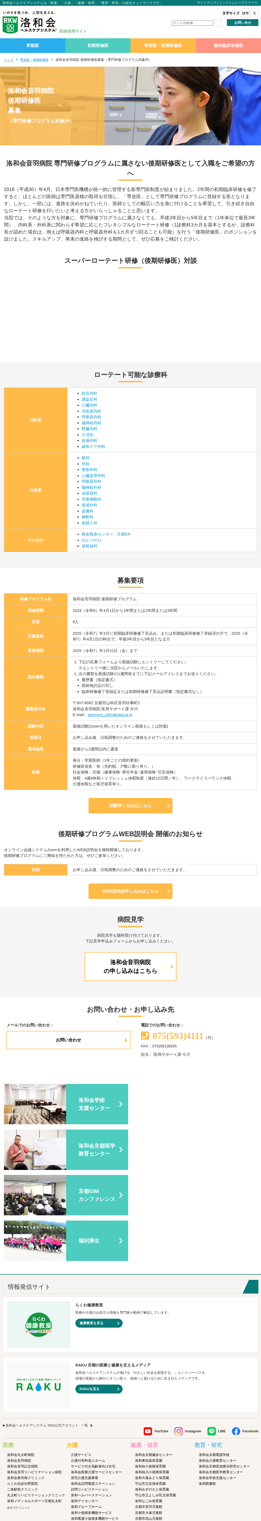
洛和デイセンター (84, 1410)
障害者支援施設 (83, 1451)
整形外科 (89, 469)
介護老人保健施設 (84, 1439)
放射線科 (89, 546)
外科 (86, 464)
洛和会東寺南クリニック (26, 1387)
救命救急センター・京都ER (106, 534)
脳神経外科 (91, 487)
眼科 (86, 457)
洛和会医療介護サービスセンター (96, 1381)
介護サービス (81, 1363)
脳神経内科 (91, 423)
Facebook (250, 1340)
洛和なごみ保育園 (148, 1410)
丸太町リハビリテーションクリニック (36, 1404)
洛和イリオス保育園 (150, 1468)
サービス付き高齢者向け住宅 (93, 1375)
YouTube (161, 1340)
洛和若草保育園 (147, 1456)
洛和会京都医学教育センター (221, 1381)
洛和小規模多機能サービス (91, 1421)
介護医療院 (79, 1433)
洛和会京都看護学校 (214, 1363)
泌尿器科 (89, 493)
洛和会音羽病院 (19, 1369)
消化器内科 (91, 411)
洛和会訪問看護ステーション (93, 1393)
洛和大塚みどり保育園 (152, 1387)
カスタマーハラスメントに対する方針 (228, 1484)
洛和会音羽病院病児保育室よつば (160, 1462)
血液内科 (89, 440)
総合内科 (89, 393)
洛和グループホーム (86, 1416)
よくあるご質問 (184, 1484)
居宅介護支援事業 (84, 1387)
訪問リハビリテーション (89, 1398)
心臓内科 (89, 405)
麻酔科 (87, 517)
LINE (222, 1340)
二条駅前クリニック (22, 1398)
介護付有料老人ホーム (88, 1369)
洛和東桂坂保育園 (148, 1369)
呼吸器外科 (91, 481)
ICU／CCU (91, 540)
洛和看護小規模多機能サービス (95, 1427)
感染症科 (89, 399)
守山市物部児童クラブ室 (154, 1445)
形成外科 (89, 505)
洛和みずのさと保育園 (152, 1398)
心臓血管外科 (93, 475)
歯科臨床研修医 (228, 45)
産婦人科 (89, 523)
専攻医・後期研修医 (163, 45)
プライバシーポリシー (115, 1484)
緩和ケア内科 (93, 446)
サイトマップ (206, 2)
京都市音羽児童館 (148, 1416)
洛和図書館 (207, 1393)
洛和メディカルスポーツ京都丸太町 (34, 1410)
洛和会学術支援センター (217, 1387)
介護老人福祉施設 (84, 1445)
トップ (9, 60)
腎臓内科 (89, 428)
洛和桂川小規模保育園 (152, 1381)
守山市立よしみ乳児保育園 (155, 1404)
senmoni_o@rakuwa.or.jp (110, 714)
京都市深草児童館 (148, 1433)
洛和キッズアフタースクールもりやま (164, 1451)
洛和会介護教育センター (217, 1369)
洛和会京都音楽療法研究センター (224, 1375)
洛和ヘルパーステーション (91, 1404)
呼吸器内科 (91, 417)
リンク (224, 2)
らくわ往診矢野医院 (22, 1393)
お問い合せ (242, 23)
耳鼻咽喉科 (91, 499)
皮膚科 (87, 511)
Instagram (193, 1340)
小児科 (87, 434)
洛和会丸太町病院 (20, 1363)
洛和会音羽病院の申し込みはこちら (131, 966)
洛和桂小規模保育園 (150, 1375)
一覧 (84, 1334)
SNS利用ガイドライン (152, 1484)
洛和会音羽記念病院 (22, 1375)
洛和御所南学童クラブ (152, 1439)
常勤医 (32, 45)
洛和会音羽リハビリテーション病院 (34, 1381)
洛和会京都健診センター (154, 1363)
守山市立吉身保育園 (150, 1393)
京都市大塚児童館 (148, 1421)
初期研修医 (97, 45)
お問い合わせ (68, 1040)
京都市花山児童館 (148, 1427)
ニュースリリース (244, 2)
